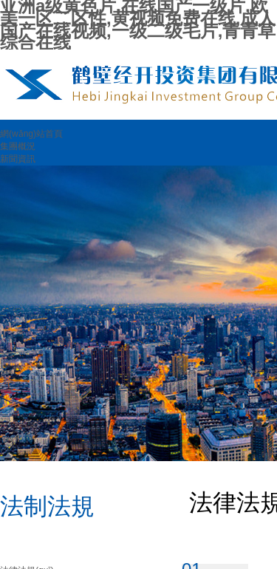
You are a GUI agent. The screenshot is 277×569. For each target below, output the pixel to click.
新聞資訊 (17, 159)
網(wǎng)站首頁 (31, 134)
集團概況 (17, 146)
